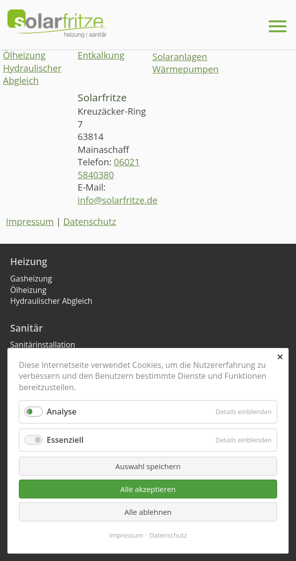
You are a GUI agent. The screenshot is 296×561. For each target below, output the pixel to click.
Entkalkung (100, 55)
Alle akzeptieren (148, 489)
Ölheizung (24, 55)
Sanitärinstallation (42, 344)
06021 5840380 (108, 168)
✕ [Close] (280, 356)
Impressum (30, 221)
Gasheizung (31, 278)
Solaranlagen (180, 57)
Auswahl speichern (147, 466)
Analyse (61, 411)
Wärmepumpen (185, 69)
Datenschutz (90, 221)
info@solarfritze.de (117, 200)
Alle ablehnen (147, 512)
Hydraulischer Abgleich (32, 74)
